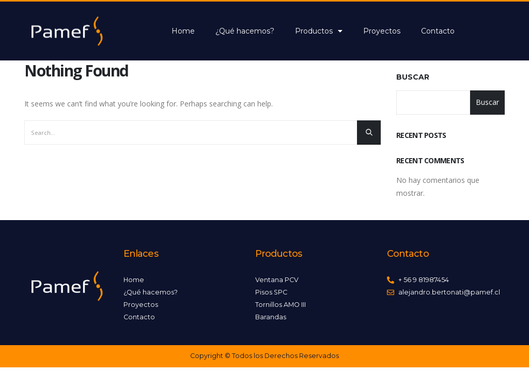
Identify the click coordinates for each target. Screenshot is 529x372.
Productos (319, 31)
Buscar (412, 77)
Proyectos (381, 31)
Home (183, 31)
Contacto (438, 31)
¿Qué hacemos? (244, 31)
